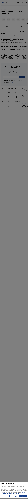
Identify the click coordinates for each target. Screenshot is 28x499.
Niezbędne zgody (14, 496)
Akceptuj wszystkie (22, 496)
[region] (14, 490)
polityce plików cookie (16, 493)
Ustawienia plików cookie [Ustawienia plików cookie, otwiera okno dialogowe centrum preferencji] (5, 496)
